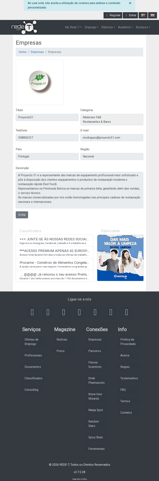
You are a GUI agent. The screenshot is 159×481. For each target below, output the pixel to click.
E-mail (84, 130)
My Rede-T (72, 27)
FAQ (123, 389)
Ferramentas (96, 449)
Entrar (130, 15)
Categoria (86, 110)
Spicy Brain (95, 437)
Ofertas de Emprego (31, 342)
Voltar (22, 215)
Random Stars (93, 424)
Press (61, 351)
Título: (19, 110)
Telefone (21, 130)
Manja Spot (95, 410)
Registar (113, 15)
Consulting (31, 389)
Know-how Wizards (95, 396)
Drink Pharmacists (96, 380)
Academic (124, 27)
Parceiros (94, 351)
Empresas (37, 52)
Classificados (33, 378)
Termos (125, 401)
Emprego (90, 27)
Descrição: (22, 168)
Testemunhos (129, 378)
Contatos (126, 412)
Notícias (62, 339)
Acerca (124, 355)
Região (84, 149)
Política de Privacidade (128, 342)
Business (142, 27)
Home (22, 52)
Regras (125, 367)
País (19, 149)
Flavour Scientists (95, 365)
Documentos (33, 367)
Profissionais (33, 355)
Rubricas (107, 27)
